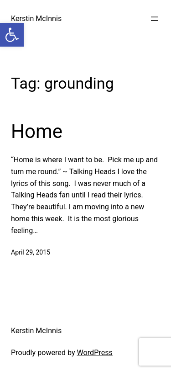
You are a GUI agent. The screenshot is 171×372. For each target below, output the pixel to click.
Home (36, 131)
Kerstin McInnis (36, 18)
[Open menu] (154, 18)
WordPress (95, 352)
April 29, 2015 (30, 252)
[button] (12, 35)
